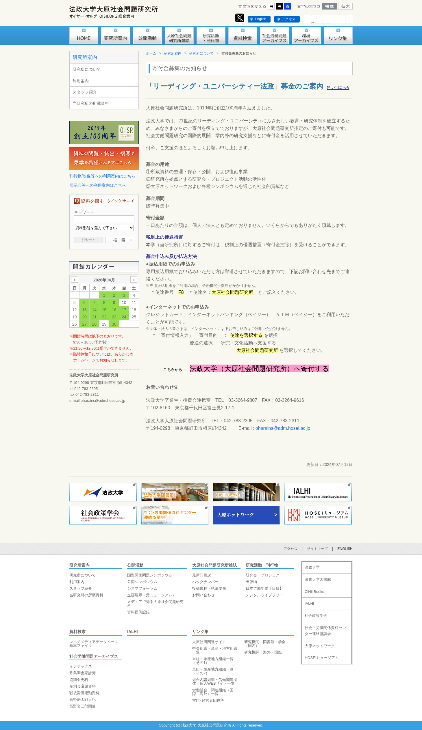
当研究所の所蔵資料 (91, 103)
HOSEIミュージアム (322, 658)
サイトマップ (317, 549)
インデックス (80, 666)
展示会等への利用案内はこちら (97, 185)
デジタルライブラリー (264, 595)
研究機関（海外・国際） (265, 652)
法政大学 (312, 567)
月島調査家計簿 (82, 673)
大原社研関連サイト (209, 642)
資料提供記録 (138, 612)
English (260, 19)
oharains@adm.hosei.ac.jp (283, 428)
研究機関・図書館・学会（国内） (265, 644)
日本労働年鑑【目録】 (264, 588)
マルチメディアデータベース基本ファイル (93, 644)
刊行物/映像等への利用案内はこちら (102, 176)
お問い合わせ (203, 595)
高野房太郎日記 (82, 699)
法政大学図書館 (318, 579)
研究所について (87, 69)
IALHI (132, 631)
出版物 (251, 582)
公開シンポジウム (142, 582)
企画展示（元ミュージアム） (151, 595)
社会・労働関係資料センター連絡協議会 (325, 631)
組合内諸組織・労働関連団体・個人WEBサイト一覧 (214, 681)
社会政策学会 (316, 615)
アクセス (288, 19)
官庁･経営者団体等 (208, 700)
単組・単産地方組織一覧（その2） (213, 671)
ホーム (151, 53)
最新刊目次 (201, 575)
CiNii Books (314, 591)
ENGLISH (345, 549)
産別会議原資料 (82, 686)
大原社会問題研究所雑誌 (214, 565)
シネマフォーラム (142, 588)
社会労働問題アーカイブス (93, 656)
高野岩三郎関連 (82, 706)
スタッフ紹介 (85, 92)
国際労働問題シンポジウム (149, 575)
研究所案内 (85, 57)
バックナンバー (205, 582)
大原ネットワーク (320, 646)
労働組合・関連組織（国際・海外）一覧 (213, 692)
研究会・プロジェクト (264, 575)
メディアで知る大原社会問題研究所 (155, 604)
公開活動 (135, 565)
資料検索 (77, 631)
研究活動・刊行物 (262, 565)
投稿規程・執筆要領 (209, 588)
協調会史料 (78, 679)
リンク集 (200, 631)
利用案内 (81, 81)
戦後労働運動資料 (84, 693)
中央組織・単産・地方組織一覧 (214, 650)
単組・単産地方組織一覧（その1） (213, 661)
